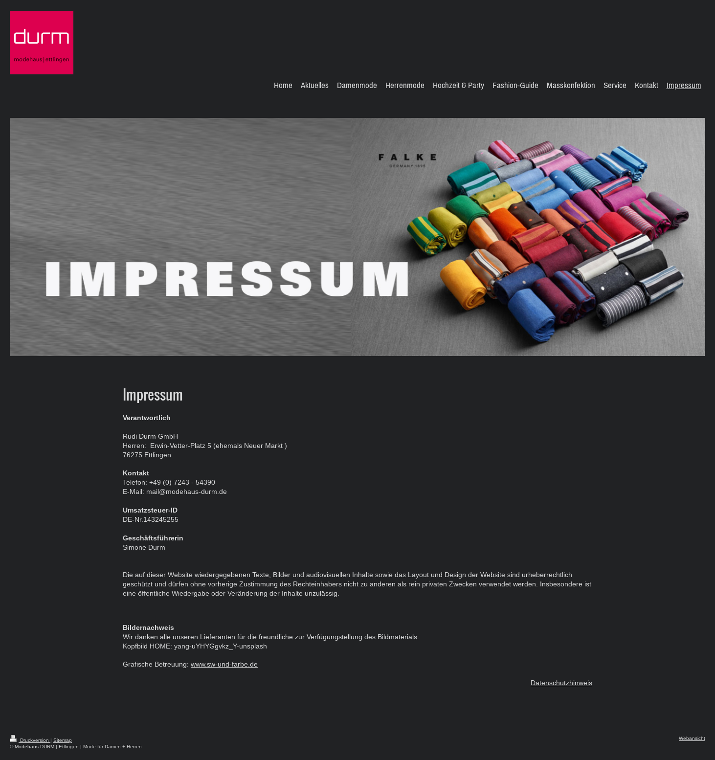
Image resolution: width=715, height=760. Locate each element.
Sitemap (62, 740)
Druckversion (30, 740)
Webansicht (692, 738)
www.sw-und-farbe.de (224, 664)
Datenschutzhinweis (561, 683)
